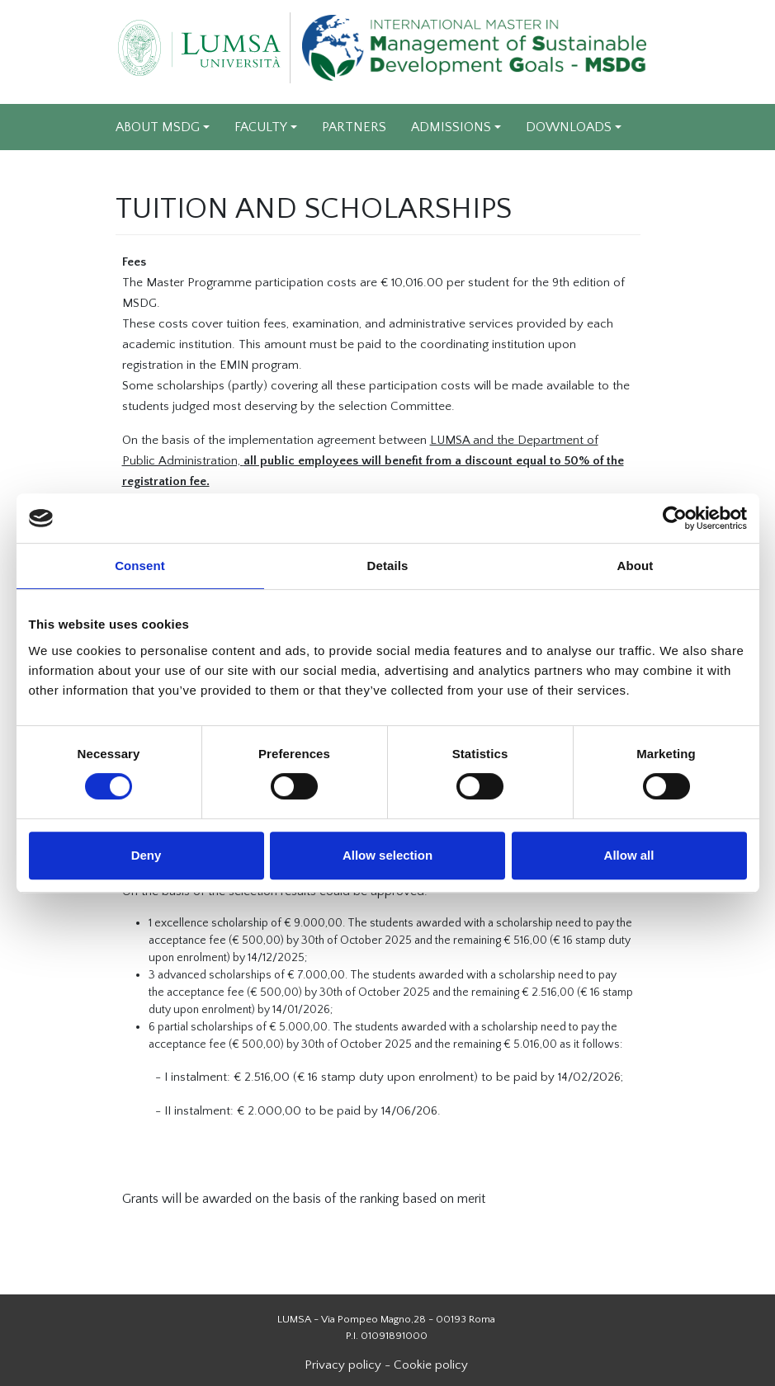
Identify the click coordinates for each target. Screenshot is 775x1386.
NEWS (135, 173)
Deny (146, 855)
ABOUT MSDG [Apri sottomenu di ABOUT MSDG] (158, 127)
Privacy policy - (349, 1365)
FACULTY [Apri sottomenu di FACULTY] (260, 127)
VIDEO (199, 173)
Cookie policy (432, 1365)
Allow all (629, 855)
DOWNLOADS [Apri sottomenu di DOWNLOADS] (569, 127)
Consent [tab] (140, 566)
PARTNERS (354, 127)
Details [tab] (388, 566)
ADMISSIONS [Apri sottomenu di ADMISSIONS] (451, 127)
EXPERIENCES (285, 173)
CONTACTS (385, 173)
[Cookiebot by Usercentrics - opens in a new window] (675, 518)
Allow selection (387, 855)
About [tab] (635, 566)
